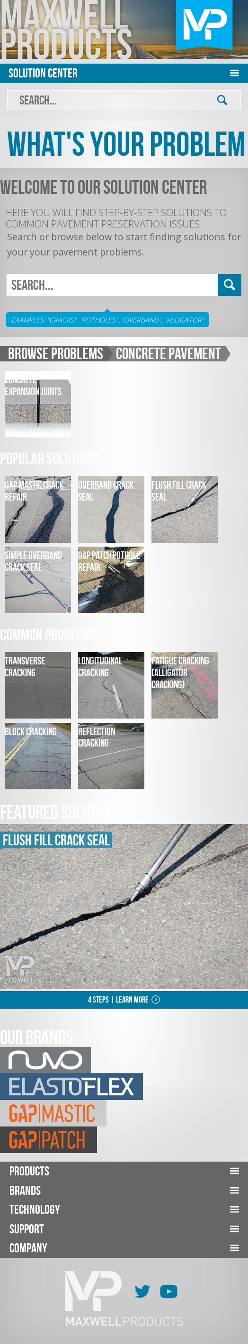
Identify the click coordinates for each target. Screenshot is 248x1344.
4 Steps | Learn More (118, 999)
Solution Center (43, 73)
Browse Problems (55, 353)
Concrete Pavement (168, 353)
